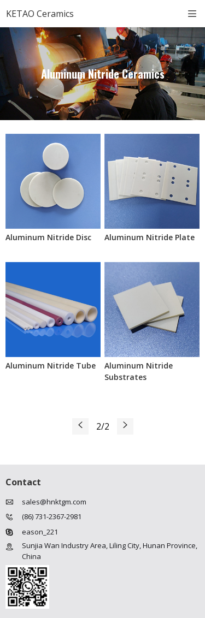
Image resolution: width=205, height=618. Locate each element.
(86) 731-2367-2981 (51, 516)
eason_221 (40, 532)
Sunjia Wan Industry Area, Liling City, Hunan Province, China (109, 550)
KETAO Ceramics (40, 14)
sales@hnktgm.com (54, 502)
